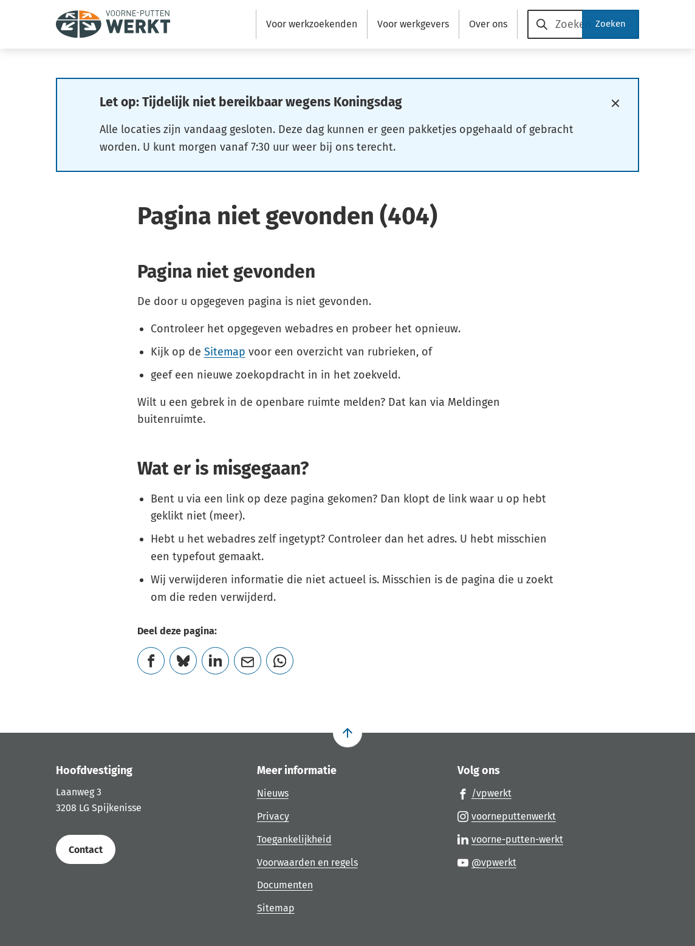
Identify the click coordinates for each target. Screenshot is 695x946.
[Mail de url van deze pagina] (247, 660)
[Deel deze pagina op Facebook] (151, 660)
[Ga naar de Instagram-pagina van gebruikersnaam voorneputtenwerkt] (506, 816)
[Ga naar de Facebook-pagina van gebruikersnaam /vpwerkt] (484, 793)
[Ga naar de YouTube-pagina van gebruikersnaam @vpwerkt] (486, 862)
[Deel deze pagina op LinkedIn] (215, 660)
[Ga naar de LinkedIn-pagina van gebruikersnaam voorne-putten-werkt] (510, 839)
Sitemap (224, 351)
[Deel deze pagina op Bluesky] (183, 660)
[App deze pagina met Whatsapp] (279, 660)
